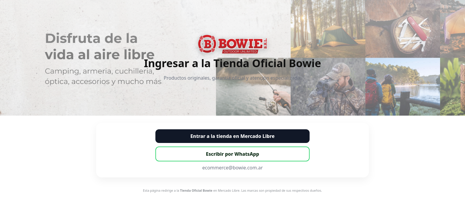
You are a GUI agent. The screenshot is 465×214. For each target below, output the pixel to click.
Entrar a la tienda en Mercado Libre (232, 136)
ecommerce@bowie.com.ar (232, 167)
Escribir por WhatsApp (232, 154)
